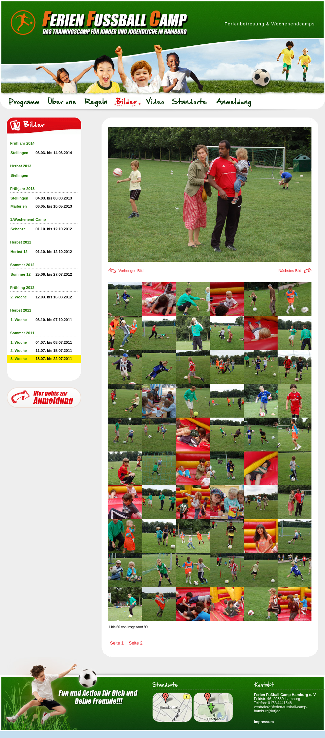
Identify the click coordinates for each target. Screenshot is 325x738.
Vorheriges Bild (131, 271)
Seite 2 (135, 643)
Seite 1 (117, 643)
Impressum (264, 722)
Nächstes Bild (290, 271)
